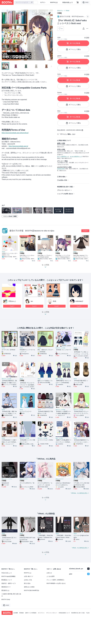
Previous (3, 35)
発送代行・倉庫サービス (8, 583)
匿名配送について (6, 580)
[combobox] (24, 2)
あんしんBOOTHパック (63, 156)
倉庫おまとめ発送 (29, 587)
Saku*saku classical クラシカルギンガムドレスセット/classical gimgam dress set (81, 256)
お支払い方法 (63, 180)
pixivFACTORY (61, 168)
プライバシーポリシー (63, 190)
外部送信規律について (64, 612)
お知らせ (49, 573)
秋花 (54, 301)
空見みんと (12, 301)
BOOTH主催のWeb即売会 (31, 590)
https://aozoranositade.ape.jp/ (18, 146)
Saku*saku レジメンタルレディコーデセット (27, 256)
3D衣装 (21, 251)
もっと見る (45, 313)
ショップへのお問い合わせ (65, 193)
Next (51, 35)
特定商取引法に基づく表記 (65, 186)
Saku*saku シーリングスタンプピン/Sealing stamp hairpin (63, 256)
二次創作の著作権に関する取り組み (11, 595)
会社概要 (15, 612)
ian (32, 301)
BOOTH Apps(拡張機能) (8, 576)
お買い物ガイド (28, 576)
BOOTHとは (54, 2)
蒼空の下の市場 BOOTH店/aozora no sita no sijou (31, 231)
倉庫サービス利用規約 (30, 612)
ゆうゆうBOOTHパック (76, 156)
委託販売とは (5, 590)
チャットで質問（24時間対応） (56, 580)
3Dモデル (60, 10)
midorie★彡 (79, 301)
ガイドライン (41, 612)
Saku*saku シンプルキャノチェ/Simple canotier (45, 256)
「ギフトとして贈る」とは (67, 134)
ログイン (42, 2)
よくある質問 (50, 576)
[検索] (32, 2)
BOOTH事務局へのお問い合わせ (56, 583)
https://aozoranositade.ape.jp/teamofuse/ (15, 133)
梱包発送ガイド (6, 587)
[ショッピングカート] (77, 2)
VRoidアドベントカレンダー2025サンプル (9, 254)
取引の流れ (62, 176)
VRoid (67, 10)
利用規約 (21, 612)
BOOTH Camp (5, 599)
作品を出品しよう (67, 2)
